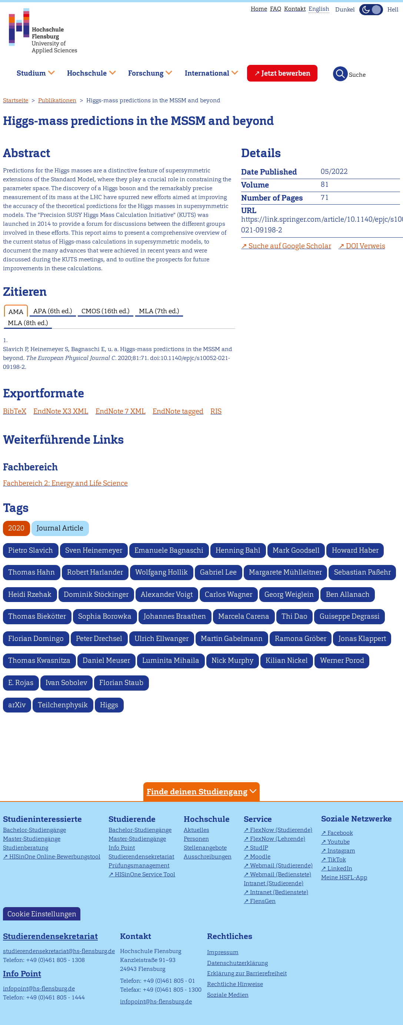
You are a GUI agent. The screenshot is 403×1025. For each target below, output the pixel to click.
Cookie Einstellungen (41, 913)
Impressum (223, 952)
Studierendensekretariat (141, 856)
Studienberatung (25, 848)
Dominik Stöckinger (96, 594)
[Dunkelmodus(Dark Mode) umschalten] (371, 9)
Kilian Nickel (287, 660)
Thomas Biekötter (37, 616)
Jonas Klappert (362, 638)
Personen (196, 839)
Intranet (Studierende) (273, 883)
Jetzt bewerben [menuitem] (286, 73)
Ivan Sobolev (66, 682)
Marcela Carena (243, 616)
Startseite (15, 100)
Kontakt (295, 9)
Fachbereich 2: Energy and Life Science (65, 483)
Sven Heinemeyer (93, 550)
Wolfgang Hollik (161, 572)
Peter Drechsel (99, 638)
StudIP (259, 848)
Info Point (122, 848)
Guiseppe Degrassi (350, 616)
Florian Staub (121, 682)
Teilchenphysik (63, 705)
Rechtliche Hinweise (235, 984)
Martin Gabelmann (232, 638)
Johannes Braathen (175, 616)
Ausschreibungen (208, 856)
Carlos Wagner (228, 594)
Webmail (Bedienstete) (280, 874)
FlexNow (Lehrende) (277, 839)
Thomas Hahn (31, 572)
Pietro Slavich (30, 550)
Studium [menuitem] (30, 70)
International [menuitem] (206, 70)
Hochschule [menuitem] (86, 70)
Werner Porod (342, 660)
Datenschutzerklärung (237, 963)
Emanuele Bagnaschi (168, 550)
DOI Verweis (365, 246)
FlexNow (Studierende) (281, 830)
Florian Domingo (36, 638)
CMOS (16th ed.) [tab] (105, 311)
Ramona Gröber (300, 638)
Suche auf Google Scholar (290, 246)
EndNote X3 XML (60, 411)
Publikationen (57, 100)
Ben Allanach (348, 594)
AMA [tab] (16, 311)
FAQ (275, 9)
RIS (216, 411)
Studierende (132, 819)
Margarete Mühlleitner (285, 572)
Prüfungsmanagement (139, 865)
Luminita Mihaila (170, 660)
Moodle (260, 856)
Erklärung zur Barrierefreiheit (247, 973)
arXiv (17, 705)
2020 (16, 528)
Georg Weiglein (289, 594)
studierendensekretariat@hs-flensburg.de (59, 951)
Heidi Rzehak (29, 594)
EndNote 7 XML (121, 411)
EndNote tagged (178, 411)
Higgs (109, 705)
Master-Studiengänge (31, 839)
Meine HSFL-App (344, 877)
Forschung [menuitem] (144, 70)
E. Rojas (20, 682)
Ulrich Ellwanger (161, 638)
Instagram (341, 850)
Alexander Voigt (167, 594)
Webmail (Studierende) (281, 865)
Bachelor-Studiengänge (34, 830)
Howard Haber (355, 550)
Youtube (338, 842)
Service (258, 819)
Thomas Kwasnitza (39, 660)
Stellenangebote (205, 848)
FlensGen (263, 901)
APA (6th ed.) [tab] (52, 311)
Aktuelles (196, 830)
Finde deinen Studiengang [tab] (203, 791)
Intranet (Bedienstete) (279, 892)
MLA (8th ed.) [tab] (28, 322)
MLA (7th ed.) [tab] (159, 311)
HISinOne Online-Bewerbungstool (54, 856)
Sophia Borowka (104, 616)
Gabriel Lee (218, 572)
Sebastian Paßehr (362, 572)
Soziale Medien (228, 995)
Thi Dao (294, 616)
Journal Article (60, 528)
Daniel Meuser (106, 660)
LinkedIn (339, 868)
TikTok (336, 859)
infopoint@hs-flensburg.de (39, 988)
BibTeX (14, 411)
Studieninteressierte (42, 819)
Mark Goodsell (296, 550)
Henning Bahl (238, 550)
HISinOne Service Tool (145, 874)
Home (259, 9)
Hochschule (207, 819)
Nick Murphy (232, 660)
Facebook (340, 833)
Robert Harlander (95, 572)
